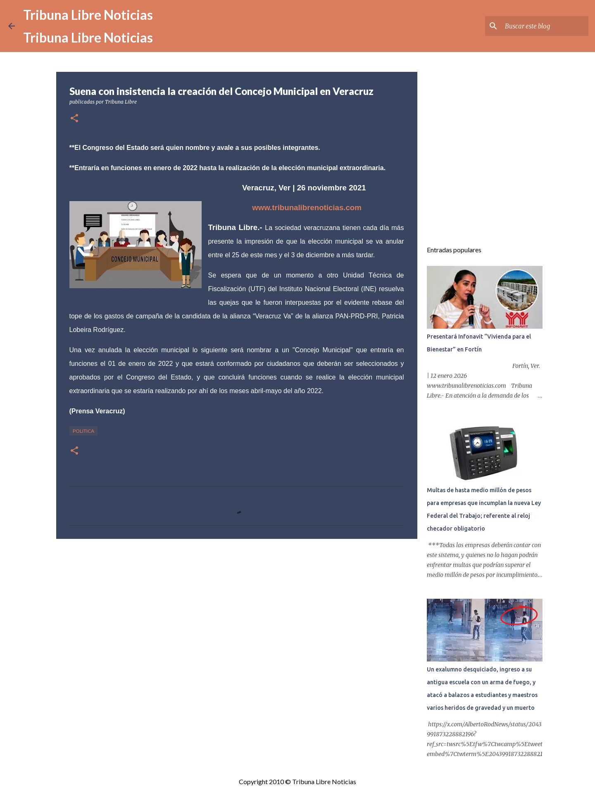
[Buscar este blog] (545, 26)
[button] (74, 118)
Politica (83, 431)
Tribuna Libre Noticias (88, 15)
